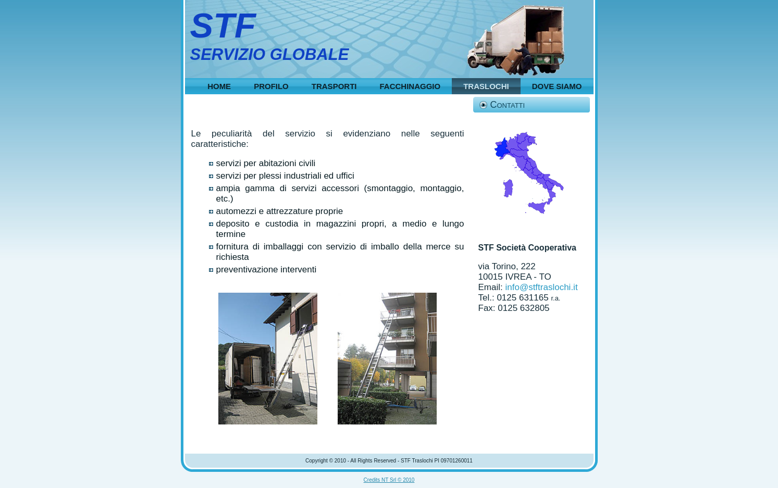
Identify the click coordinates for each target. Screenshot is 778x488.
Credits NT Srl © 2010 (389, 480)
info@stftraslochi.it (541, 287)
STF (223, 25)
